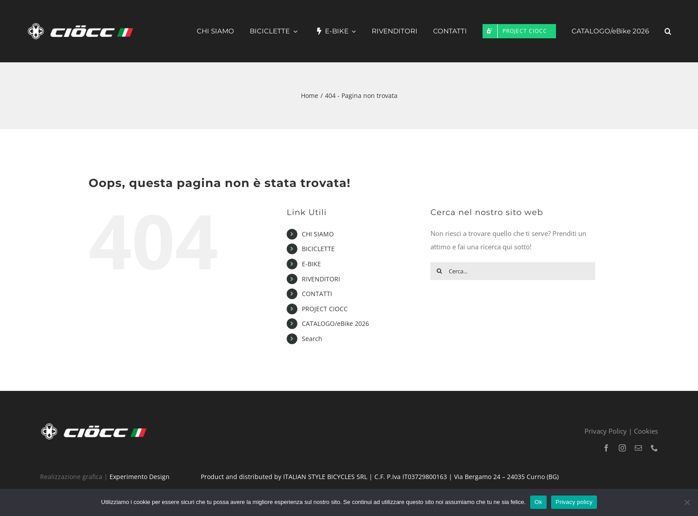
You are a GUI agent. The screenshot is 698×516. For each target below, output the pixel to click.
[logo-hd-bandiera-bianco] (95, 424)
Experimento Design (140, 476)
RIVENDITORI (321, 279)
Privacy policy (574, 502)
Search (312, 338)
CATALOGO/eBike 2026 (335, 323)
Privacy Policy (605, 431)
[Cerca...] (512, 271)
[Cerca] (439, 271)
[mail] (638, 447)
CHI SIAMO (318, 234)
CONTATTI (317, 293)
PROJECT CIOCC (325, 309)
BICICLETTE (318, 248)
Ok (538, 502)
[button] (668, 31)
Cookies (646, 431)
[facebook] (606, 447)
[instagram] (622, 447)
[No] (686, 502)
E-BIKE (311, 264)
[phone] (654, 447)
